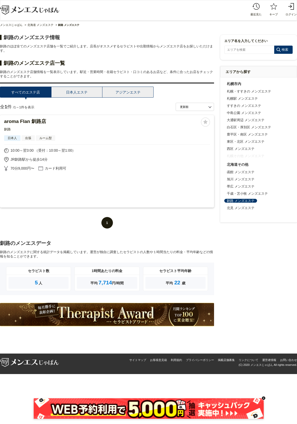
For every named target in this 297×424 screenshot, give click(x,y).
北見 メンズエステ (240, 208)
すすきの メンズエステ (244, 106)
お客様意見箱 (158, 359)
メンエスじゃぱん (11, 24)
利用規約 (176, 359)
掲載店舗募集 (226, 359)
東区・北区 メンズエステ (245, 141)
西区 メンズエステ (240, 149)
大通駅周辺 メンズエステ (245, 120)
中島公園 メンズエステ (244, 113)
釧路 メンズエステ (240, 201)
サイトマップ (137, 359)
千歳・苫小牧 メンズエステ (247, 193)
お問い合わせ (288, 359)
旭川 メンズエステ (240, 179)
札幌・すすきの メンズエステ (249, 91)
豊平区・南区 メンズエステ (247, 134)
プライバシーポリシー (200, 359)
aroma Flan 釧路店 (25, 121)
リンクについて (248, 359)
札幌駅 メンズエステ (242, 98)
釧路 (7, 129)
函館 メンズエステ (240, 172)
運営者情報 (269, 359)
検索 (285, 49)
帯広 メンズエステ (240, 186)
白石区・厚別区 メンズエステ (249, 127)
